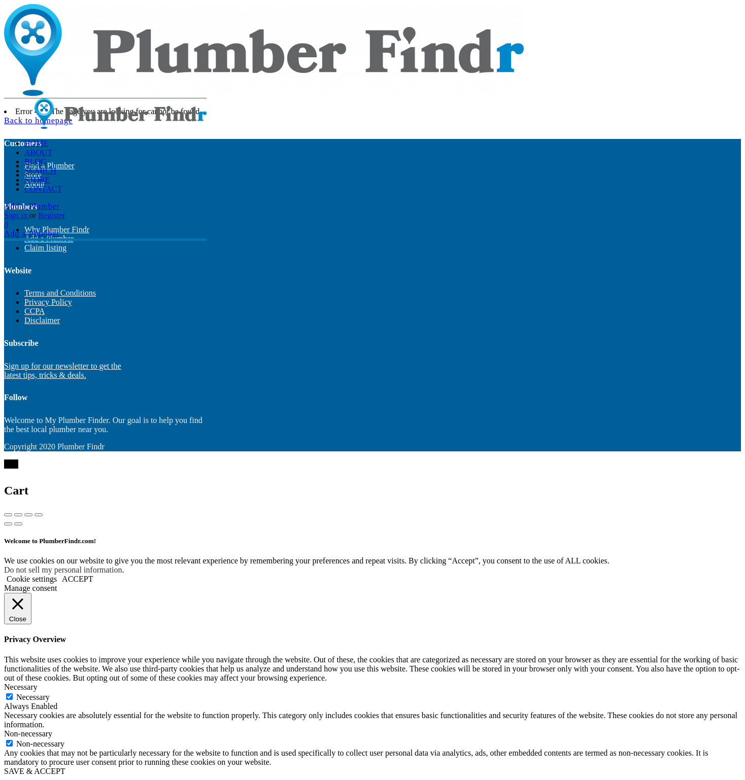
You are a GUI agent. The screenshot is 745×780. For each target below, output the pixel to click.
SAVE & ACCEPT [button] (34, 771)
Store (37, 179)
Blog (35, 161)
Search (40, 170)
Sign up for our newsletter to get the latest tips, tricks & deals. (62, 370)
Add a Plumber (32, 206)
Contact (43, 189)
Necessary (33, 697)
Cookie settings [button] (32, 579)
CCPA (34, 311)
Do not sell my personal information (63, 569)
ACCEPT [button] (77, 579)
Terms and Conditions (60, 293)
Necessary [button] (21, 687)
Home (36, 143)
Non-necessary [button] (28, 733)
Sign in (16, 215)
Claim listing (45, 247)
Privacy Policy (48, 302)
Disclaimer (42, 320)
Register (51, 215)
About (38, 152)
